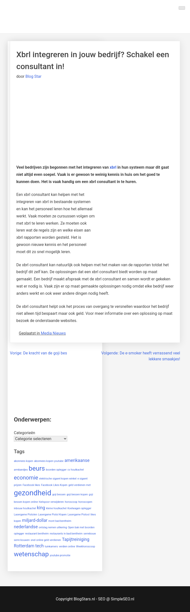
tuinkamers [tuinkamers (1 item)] (51, 546)
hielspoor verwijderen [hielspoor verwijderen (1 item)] (51, 502)
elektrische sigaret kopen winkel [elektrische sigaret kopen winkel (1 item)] (57, 478)
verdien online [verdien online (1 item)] (67, 546)
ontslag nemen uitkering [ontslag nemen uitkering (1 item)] (53, 527)
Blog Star (33, 76)
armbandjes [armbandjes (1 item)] (21, 469)
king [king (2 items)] (41, 507)
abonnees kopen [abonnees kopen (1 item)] (23, 461)
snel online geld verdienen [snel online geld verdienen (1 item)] (46, 540)
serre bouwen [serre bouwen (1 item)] (22, 540)
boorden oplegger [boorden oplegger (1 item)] (56, 469)
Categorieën (24, 432)
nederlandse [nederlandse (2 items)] (26, 526)
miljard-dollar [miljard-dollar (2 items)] (35, 520)
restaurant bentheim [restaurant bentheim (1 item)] (37, 533)
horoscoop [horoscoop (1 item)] (71, 502)
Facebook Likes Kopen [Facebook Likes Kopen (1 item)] (54, 485)
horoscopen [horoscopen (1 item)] (85, 502)
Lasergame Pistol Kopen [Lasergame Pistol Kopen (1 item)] (52, 514)
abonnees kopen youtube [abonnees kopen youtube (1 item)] (49, 461)
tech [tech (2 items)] (39, 545)
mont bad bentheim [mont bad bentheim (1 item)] (59, 521)
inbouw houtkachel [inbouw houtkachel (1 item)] (25, 508)
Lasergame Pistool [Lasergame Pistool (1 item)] (79, 514)
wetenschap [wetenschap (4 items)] (31, 554)
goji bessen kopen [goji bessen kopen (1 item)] (77, 494)
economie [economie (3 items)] (26, 477)
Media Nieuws (53, 333)
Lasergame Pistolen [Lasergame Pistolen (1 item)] (25, 514)
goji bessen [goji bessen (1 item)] (59, 494)
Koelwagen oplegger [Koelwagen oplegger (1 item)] (79, 508)
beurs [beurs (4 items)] (37, 468)
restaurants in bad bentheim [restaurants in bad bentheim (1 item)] (66, 533)
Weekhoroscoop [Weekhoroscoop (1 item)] (85, 546)
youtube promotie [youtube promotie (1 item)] (60, 555)
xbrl (113, 167)
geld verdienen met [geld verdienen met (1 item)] (79, 485)
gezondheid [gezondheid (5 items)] (32, 493)
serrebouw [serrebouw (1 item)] (90, 533)
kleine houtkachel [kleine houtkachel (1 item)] (56, 508)
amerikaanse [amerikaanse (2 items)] (77, 460)
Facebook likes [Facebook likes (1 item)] (31, 485)
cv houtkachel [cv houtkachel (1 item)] (76, 469)
